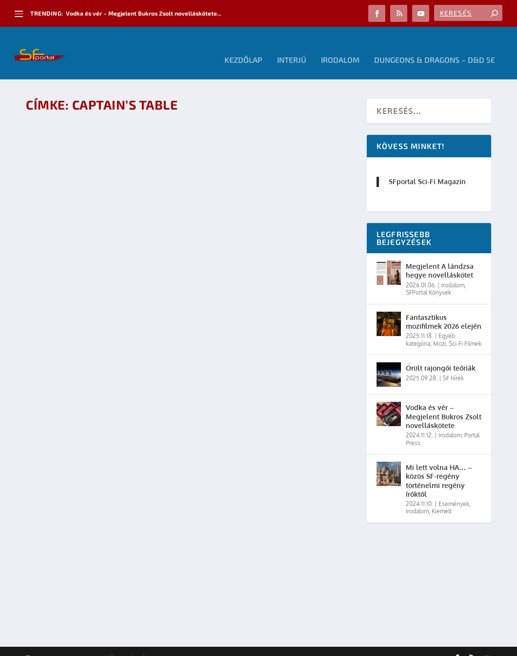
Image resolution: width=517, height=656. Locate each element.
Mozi (439, 329)
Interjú (291, 46)
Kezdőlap (243, 46)
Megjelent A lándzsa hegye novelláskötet (440, 256)
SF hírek (453, 364)
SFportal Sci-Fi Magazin (427, 168)
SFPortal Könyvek (428, 278)
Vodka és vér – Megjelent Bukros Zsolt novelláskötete (443, 402)
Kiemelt (442, 497)
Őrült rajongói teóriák (441, 354)
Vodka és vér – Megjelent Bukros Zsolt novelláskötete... (143, 13)
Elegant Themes (79, 645)
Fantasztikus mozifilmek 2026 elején (443, 307)
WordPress (165, 645)
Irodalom (340, 46)
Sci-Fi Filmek (465, 329)
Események (453, 489)
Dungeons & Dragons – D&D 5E (434, 46)
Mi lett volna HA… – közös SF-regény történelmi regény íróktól (439, 467)
